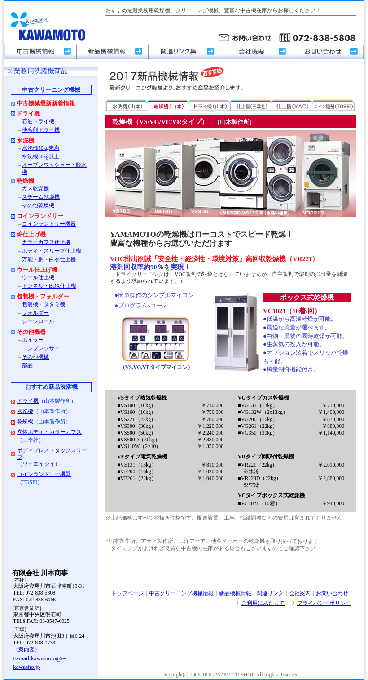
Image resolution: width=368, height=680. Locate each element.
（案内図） (26, 650)
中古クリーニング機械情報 (181, 593)
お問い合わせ (332, 593)
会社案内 (300, 593)
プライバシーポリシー (324, 603)
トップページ (127, 593)
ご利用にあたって (263, 603)
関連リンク (270, 593)
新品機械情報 (235, 593)
